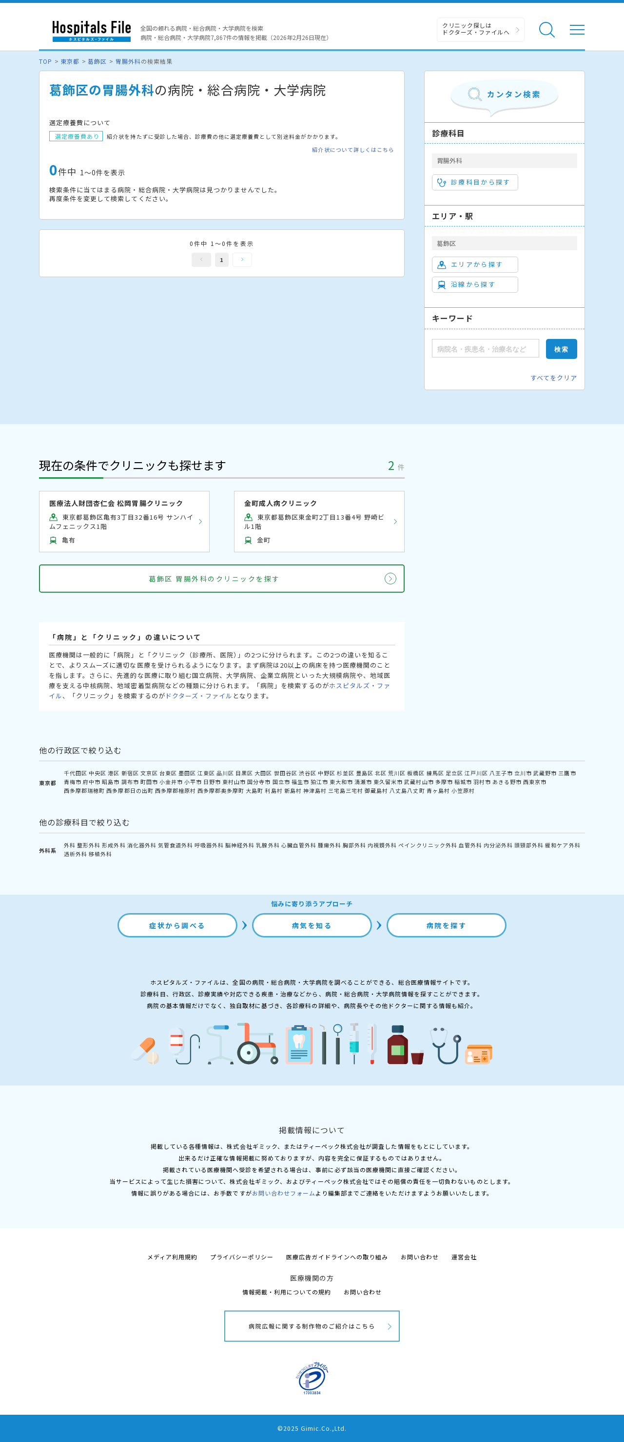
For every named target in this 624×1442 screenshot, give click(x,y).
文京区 (149, 773)
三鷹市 (567, 773)
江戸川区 (476, 773)
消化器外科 (141, 845)
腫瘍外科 (329, 845)
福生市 (300, 782)
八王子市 (501, 773)
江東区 (206, 773)
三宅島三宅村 (345, 790)
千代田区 (75, 773)
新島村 (293, 790)
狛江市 (319, 782)
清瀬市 (363, 782)
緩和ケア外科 (562, 845)
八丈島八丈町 (407, 790)
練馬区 (435, 773)
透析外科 (75, 854)
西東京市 (534, 782)
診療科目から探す (474, 182)
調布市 (130, 782)
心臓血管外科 (298, 845)
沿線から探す (466, 284)
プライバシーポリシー (241, 1257)
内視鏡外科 (382, 845)
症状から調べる (177, 925)
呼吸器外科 (209, 845)
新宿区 (130, 773)
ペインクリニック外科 (427, 845)
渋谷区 (307, 773)
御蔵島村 (376, 790)
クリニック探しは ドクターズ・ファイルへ (476, 28)
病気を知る (312, 925)
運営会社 (464, 1257)
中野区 (326, 773)
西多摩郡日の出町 (129, 790)
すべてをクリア (553, 377)
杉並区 (345, 773)
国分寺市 (259, 782)
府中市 (91, 782)
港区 (113, 773)
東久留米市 (388, 782)
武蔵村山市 (418, 782)
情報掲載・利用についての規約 (287, 1292)
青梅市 (72, 782)
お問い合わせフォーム (283, 1193)
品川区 (225, 773)
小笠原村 (463, 790)
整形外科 (88, 845)
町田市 (149, 782)
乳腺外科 (267, 845)
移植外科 (100, 854)
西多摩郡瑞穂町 (84, 790)
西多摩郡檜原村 (175, 790)
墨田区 (187, 773)
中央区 (97, 773)
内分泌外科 (498, 845)
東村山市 (234, 782)
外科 (70, 845)
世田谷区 (285, 773)
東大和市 (341, 782)
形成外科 (113, 845)
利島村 (273, 790)
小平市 (193, 782)
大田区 (263, 773)
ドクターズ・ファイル (199, 695)
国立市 (281, 782)
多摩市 (444, 782)
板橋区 (416, 773)
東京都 (69, 61)
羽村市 (482, 782)
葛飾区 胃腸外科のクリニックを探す (214, 578)
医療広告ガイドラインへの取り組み (337, 1257)
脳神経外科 (239, 845)
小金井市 (171, 782)
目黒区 (244, 773)
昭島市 (110, 782)
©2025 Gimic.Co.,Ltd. (312, 1428)
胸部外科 (354, 845)
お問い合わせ (420, 1257)
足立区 (454, 773)
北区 (381, 773)
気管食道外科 (175, 845)
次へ (242, 260)
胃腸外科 (128, 61)
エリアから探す (470, 264)
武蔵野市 (545, 773)
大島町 (254, 790)
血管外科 (470, 845)
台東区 (168, 773)
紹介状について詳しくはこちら (353, 149)
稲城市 (463, 782)
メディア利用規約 (172, 1257)
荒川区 (397, 773)
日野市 (212, 782)
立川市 (523, 773)
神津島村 (315, 790)
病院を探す (447, 925)
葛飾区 (97, 61)
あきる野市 (507, 782)
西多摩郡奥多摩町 (220, 790)
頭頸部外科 (529, 845)
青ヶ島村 (438, 790)
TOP (45, 61)
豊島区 (364, 773)
